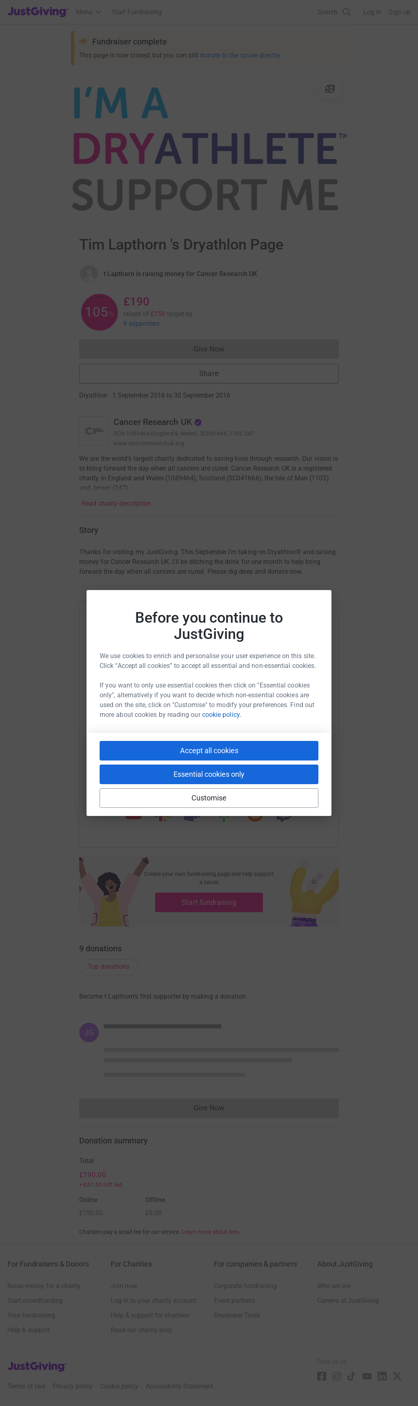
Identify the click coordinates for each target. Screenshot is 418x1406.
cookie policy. (221, 714)
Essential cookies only (209, 774)
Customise (209, 798)
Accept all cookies (209, 750)
